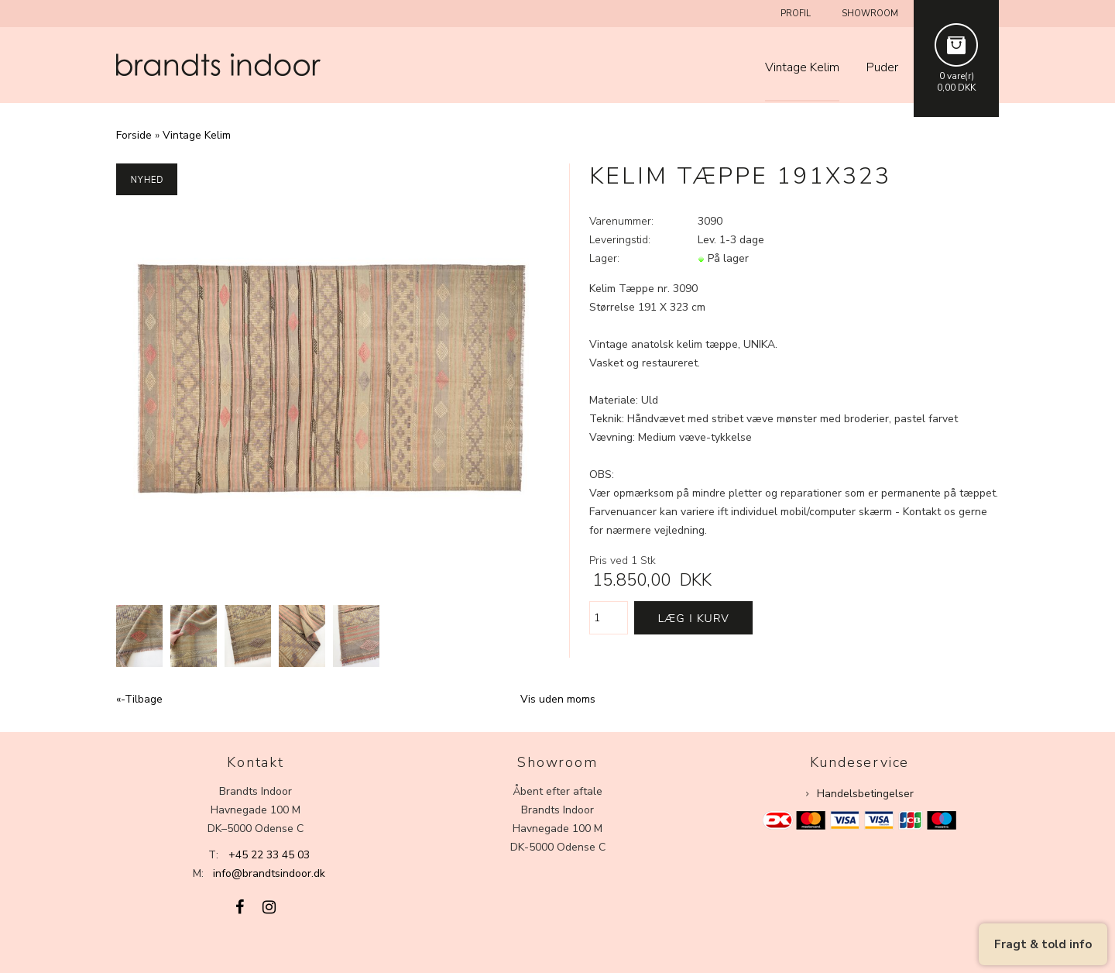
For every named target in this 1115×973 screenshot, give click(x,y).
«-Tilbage (139, 699)
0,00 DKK (956, 87)
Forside (134, 135)
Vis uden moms (557, 699)
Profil (795, 13)
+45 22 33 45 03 (269, 855)
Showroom (870, 13)
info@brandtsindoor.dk (269, 873)
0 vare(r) (956, 76)
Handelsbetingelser (865, 793)
